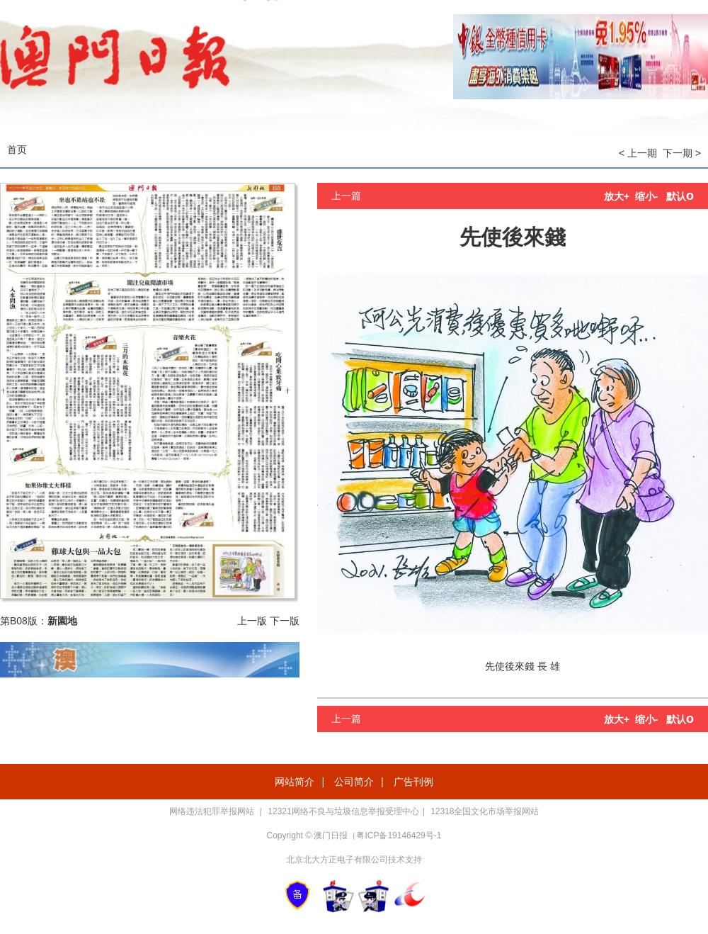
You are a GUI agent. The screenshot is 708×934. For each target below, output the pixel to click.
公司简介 (354, 781)
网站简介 (294, 781)
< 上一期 (638, 153)
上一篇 (346, 195)
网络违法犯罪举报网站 (212, 811)
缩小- (646, 196)
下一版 (284, 620)
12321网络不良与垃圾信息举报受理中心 (343, 811)
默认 (680, 196)
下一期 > (682, 153)
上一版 (252, 620)
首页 (17, 149)
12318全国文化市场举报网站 (484, 811)
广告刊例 (413, 781)
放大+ (616, 196)
